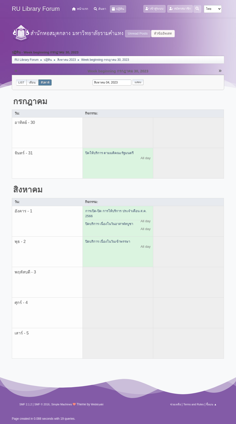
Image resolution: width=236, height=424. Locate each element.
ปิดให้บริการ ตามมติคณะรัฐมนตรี (109, 153)
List (21, 82)
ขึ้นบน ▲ (211, 404)
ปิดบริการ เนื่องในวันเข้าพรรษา (107, 241)
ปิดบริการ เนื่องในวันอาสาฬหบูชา (109, 224)
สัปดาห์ (45, 82)
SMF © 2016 (42, 404)
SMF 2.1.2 (25, 404)
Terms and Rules (193, 404)
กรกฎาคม (30, 101)
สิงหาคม (28, 189)
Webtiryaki (97, 404)
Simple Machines (61, 404)
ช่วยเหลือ (175, 404)
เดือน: (32, 82)
